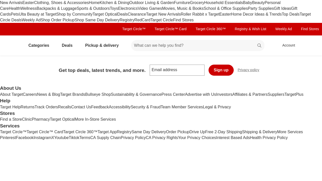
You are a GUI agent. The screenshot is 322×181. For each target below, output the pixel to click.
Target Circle (161, 20)
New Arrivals (11, 3)
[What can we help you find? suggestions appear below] (197, 45)
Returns (28, 107)
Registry (126, 20)
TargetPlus (294, 94)
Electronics (128, 8)
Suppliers (276, 94)
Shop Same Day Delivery (97, 20)
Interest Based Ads (233, 137)
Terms (84, 137)
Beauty (258, 3)
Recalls (64, 107)
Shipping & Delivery (259, 132)
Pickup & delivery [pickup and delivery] (104, 45)
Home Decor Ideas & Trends (256, 14)
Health (14, 8)
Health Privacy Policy (269, 137)
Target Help (10, 107)
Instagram (42, 137)
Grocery (197, 3)
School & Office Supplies (226, 8)
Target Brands (72, 94)
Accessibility (120, 107)
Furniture (182, 3)
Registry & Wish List (250, 29)
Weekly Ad (31, 20)
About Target (11, 94)
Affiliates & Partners (250, 94)
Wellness (28, 8)
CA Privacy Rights (162, 137)
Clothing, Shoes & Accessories (61, 3)
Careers (30, 94)
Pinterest (8, 137)
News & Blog (48, 94)
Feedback (100, 107)
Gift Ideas (282, 8)
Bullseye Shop (98, 94)
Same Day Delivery (149, 132)
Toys (114, 8)
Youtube (61, 137)
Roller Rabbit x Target (200, 14)
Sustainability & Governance (136, 94)
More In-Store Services (95, 119)
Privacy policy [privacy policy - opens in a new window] (250, 70)
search (259, 46)
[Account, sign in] (286, 45)
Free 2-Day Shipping (223, 132)
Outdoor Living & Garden (151, 3)
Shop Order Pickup (58, 20)
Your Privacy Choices (197, 137)
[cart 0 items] (311, 45)
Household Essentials (223, 3)
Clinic (27, 119)
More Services (290, 132)
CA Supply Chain (105, 137)
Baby (247, 3)
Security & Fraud (146, 107)
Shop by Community (74, 14)
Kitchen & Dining (114, 3)
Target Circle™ (134, 29)
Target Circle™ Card (171, 29)
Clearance (137, 14)
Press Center (173, 94)
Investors (224, 94)
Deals (122, 14)
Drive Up (197, 132)
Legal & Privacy (217, 107)
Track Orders (46, 107)
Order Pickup (177, 132)
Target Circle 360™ (210, 29)
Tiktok (74, 137)
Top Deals (291, 14)
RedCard (142, 20)
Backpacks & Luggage (57, 8)
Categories (40, 45)
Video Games (150, 8)
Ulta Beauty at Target (37, 14)
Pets (15, 14)
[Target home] (11, 45)
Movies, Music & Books (183, 8)
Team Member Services (182, 107)
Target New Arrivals (163, 14)
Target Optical (105, 14)
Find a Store (11, 119)
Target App (107, 132)
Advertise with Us (200, 94)
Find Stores (183, 20)
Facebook (24, 137)
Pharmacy (41, 119)
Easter (28, 3)
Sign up (221, 70)
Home (94, 3)
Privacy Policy (133, 137)
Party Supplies (261, 8)
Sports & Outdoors (93, 8)
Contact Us (81, 107)
